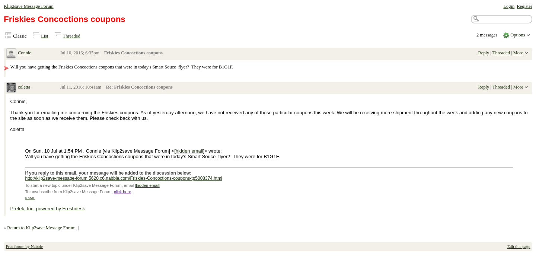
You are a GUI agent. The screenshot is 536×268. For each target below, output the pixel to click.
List (44, 36)
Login (508, 6)
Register (524, 6)
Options (517, 35)
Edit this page (518, 246)
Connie (24, 52)
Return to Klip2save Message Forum (41, 227)
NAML (30, 198)
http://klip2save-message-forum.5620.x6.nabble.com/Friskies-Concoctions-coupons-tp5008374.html (123, 178)
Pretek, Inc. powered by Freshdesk (47, 208)
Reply (483, 52)
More (518, 52)
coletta (24, 87)
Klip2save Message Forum (29, 6)
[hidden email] (189, 151)
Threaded (71, 36)
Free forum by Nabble (24, 246)
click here (122, 191)
